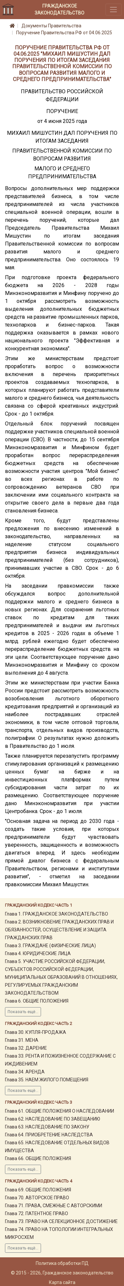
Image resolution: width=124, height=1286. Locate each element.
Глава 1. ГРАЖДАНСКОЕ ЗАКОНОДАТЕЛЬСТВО (56, 914)
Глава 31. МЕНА (21, 1040)
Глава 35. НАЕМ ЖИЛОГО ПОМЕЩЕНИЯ (46, 1079)
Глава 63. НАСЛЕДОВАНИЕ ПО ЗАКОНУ (47, 1126)
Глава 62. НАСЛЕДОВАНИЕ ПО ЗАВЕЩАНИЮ (52, 1119)
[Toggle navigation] (113, 9)
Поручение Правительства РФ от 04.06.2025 (64, 32)
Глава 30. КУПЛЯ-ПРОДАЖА (35, 1032)
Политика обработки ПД (62, 1263)
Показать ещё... (23, 1011)
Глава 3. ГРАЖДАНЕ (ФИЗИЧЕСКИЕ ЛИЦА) (50, 945)
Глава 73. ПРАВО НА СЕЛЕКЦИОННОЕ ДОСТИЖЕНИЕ (61, 1221)
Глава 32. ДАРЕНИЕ (26, 1048)
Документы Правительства (51, 25)
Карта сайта (62, 1282)
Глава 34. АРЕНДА (25, 1071)
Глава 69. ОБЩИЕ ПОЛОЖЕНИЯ (38, 1189)
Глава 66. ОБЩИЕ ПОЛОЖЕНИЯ (38, 1158)
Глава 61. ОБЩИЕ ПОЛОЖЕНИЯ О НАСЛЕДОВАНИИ (59, 1111)
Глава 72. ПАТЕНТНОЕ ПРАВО (36, 1213)
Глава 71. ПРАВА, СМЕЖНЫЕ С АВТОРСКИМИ (53, 1205)
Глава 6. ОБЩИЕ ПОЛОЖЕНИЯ (36, 1001)
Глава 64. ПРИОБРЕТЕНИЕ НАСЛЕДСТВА (49, 1134)
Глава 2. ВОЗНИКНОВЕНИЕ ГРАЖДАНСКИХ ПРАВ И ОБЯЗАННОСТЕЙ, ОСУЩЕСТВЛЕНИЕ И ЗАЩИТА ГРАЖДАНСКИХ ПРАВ (59, 929)
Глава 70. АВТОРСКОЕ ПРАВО (37, 1197)
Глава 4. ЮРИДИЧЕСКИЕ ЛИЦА (38, 953)
